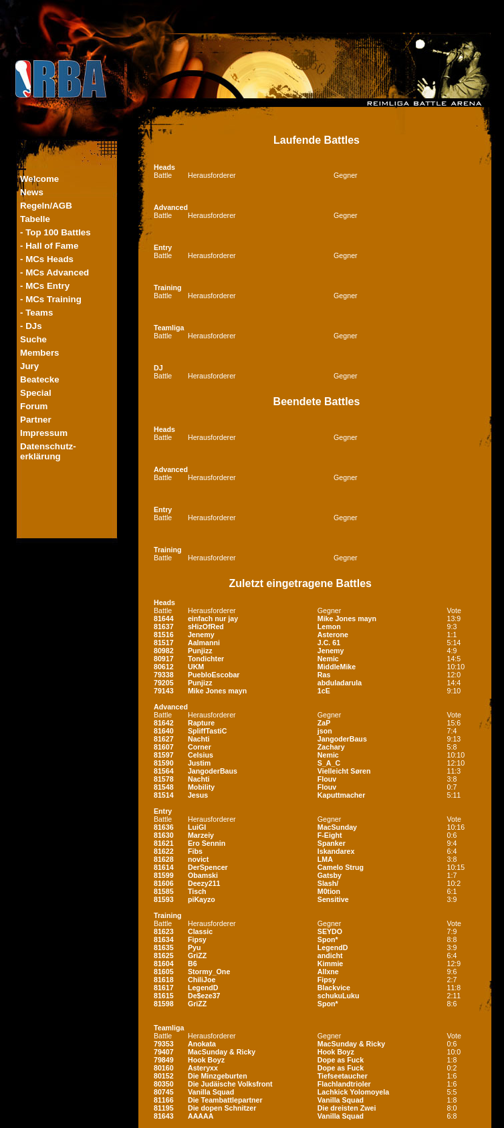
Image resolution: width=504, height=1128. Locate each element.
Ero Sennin (206, 843)
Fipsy (197, 939)
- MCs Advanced (54, 272)
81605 (164, 972)
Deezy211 (204, 883)
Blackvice (334, 988)
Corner (199, 747)
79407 (164, 1052)
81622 (164, 851)
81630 (164, 835)
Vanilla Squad (211, 1092)
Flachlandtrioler (344, 1084)
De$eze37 (204, 996)
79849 (164, 1060)
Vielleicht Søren (344, 771)
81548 (164, 787)
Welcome (39, 179)
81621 (164, 843)
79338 (164, 675)
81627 (164, 739)
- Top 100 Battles (55, 232)
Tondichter (206, 659)
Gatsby (330, 875)
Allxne (328, 972)
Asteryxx (203, 1068)
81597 (164, 755)
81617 (164, 988)
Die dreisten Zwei (347, 1108)
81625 (164, 955)
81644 (164, 618)
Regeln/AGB (46, 206)
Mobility (201, 787)
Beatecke (39, 379)
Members (39, 353)
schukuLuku (339, 996)
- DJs (31, 326)
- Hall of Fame (49, 246)
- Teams (36, 313)
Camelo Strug (341, 867)
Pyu (194, 947)
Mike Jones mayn (347, 618)
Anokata (202, 1044)
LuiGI (197, 827)
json (325, 731)
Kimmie (331, 964)
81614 (164, 867)
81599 (164, 875)
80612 (164, 667)
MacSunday (337, 827)
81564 (164, 771)
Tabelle (35, 219)
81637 (164, 627)
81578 (164, 779)
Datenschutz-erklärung (48, 451)
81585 (164, 891)
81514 (164, 795)
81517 (164, 643)
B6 (192, 964)
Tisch (197, 891)
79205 (164, 683)
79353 (164, 1044)
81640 (164, 731)
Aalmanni (204, 643)
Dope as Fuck (341, 1060)
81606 (164, 883)
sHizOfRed (206, 627)
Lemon (329, 627)
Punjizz (200, 651)
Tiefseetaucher (343, 1076)
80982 (164, 651)
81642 (164, 723)
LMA (325, 859)
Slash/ (328, 883)
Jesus (198, 795)
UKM (196, 667)
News (31, 192)
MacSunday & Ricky (351, 1044)
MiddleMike (337, 667)
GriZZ (197, 955)
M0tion (329, 891)
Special (35, 393)
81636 (164, 827)
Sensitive (333, 899)
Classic (200, 931)
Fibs (195, 851)
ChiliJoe (201, 980)
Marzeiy (201, 835)
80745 (164, 1092)
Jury (29, 366)
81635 (164, 947)
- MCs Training (51, 299)
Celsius (200, 755)
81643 (164, 1116)
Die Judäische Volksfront (230, 1084)
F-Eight (330, 835)
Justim (199, 763)
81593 (164, 899)
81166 (164, 1100)
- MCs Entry (45, 286)
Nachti (199, 739)
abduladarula (340, 683)
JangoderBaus (342, 739)
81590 (164, 763)
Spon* (328, 939)
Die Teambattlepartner (225, 1100)
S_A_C (329, 763)
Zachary (331, 747)
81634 (164, 939)
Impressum (44, 433)
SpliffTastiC (207, 731)
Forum (33, 406)
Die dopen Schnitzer (222, 1108)
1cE (324, 691)
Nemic (328, 659)
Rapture (201, 723)
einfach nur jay (213, 618)
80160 (164, 1068)
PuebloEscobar (214, 675)
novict (198, 859)
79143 (164, 691)
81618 (164, 980)
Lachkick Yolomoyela (353, 1092)
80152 (164, 1076)
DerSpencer (208, 867)
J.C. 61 (329, 643)
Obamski (203, 875)
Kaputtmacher (342, 795)
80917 (164, 659)
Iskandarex (336, 851)
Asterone (333, 635)
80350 (164, 1084)
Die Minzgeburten (217, 1076)
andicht (330, 955)
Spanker (332, 843)
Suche (33, 339)
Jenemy (201, 635)
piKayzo (201, 899)
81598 (164, 1004)
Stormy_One (209, 972)
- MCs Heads (47, 259)
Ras (324, 675)
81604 (164, 964)
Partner (35, 420)
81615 (164, 996)
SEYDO (330, 931)
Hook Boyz (336, 1052)
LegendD (333, 947)
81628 (164, 859)
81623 (164, 931)
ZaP (324, 723)
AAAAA (200, 1116)
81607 (164, 747)
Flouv (327, 779)
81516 (164, 635)
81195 (164, 1108)
